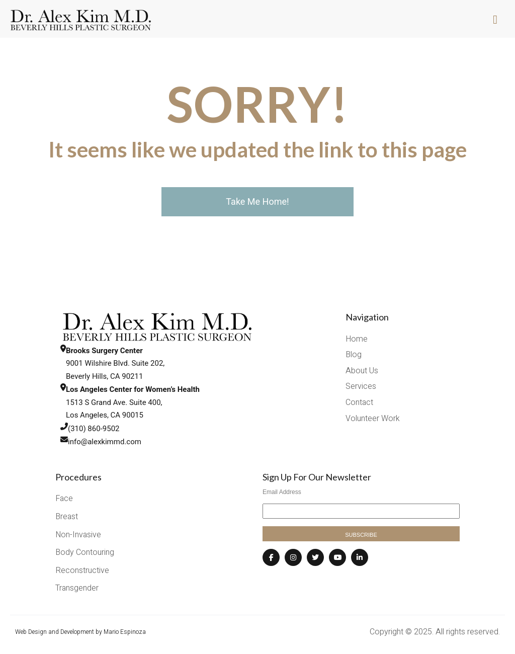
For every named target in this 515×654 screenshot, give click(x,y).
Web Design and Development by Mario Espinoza (80, 631)
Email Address (282, 492)
